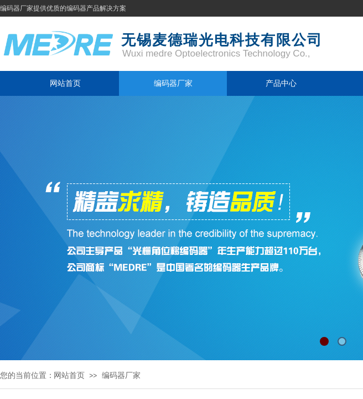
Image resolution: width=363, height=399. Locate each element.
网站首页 (65, 83)
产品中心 (281, 83)
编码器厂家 (173, 83)
